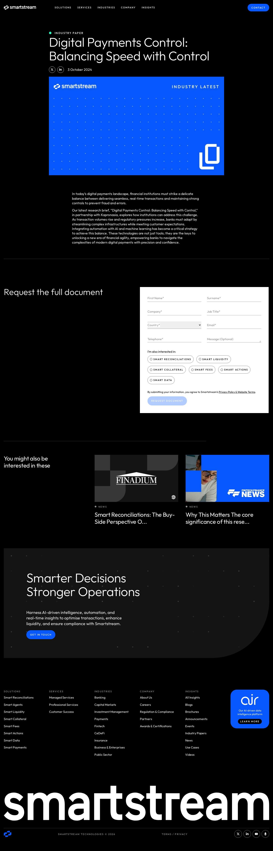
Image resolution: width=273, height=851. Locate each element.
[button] (52, 69)
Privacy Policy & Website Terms (237, 392)
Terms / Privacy (175, 834)
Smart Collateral (167, 369)
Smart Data (161, 380)
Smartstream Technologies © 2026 (86, 834)
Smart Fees (202, 369)
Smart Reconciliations (170, 359)
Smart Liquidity (214, 359)
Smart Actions (234, 369)
